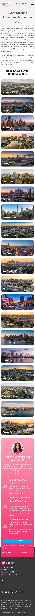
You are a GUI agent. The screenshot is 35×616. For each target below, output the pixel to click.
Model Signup (6, 553)
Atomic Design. (21, 612)
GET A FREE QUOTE (17, 541)
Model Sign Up (21, 4)
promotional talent (6, 606)
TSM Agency (13, 600)
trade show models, (10, 604)
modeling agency (14, 602)
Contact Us (23, 553)
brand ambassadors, (22, 604)
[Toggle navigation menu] (32, 4)
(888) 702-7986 (12, 574)
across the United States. (13, 608)
